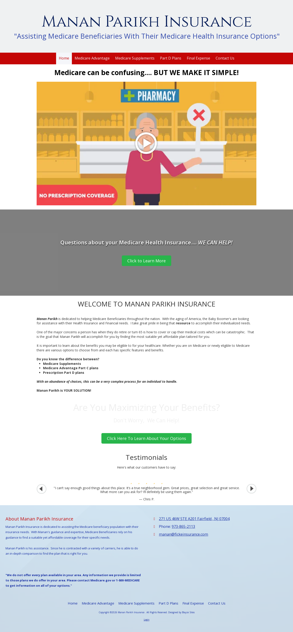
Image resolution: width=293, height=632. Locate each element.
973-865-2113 (183, 526)
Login (146, 619)
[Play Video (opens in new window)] (146, 143)
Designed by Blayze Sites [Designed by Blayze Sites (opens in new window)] (181, 612)
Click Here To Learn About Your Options (146, 438)
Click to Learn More (146, 260)
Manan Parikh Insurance (147, 22)
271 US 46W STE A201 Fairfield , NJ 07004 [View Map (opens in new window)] (194, 518)
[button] (251, 489)
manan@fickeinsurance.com (183, 534)
